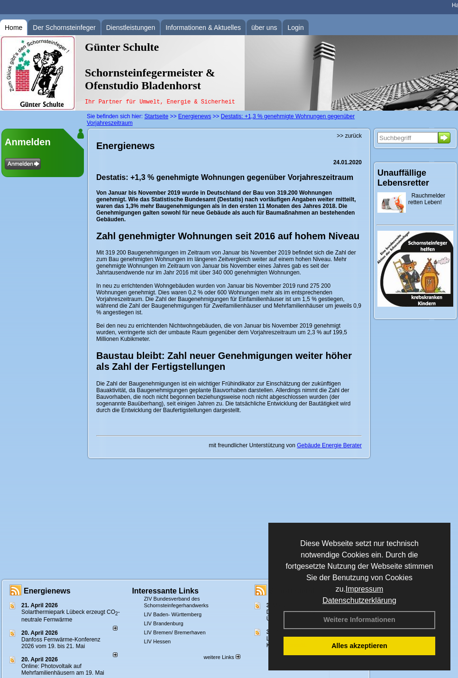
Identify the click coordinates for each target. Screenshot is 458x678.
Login (295, 27)
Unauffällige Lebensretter (403, 178)
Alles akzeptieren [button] (359, 646)
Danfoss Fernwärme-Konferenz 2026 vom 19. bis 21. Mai (61, 643)
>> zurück (349, 135)
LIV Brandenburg (163, 623)
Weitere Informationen (359, 619)
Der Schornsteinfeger (64, 27)
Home (13, 27)
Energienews (47, 591)
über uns (264, 27)
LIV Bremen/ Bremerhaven (174, 632)
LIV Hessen (157, 641)
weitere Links (221, 657)
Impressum (364, 589)
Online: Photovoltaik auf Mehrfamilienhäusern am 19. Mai (62, 669)
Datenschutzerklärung (359, 600)
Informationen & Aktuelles (203, 27)
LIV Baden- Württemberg (173, 614)
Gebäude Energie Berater (329, 445)
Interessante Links (165, 591)
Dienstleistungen (131, 27)
